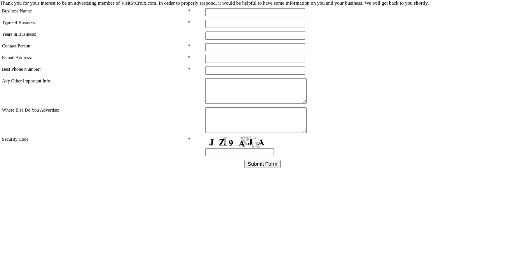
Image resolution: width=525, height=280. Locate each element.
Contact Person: (16, 46)
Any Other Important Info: (27, 81)
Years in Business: (19, 34)
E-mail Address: (17, 57)
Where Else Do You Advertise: (30, 114)
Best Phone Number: (21, 69)
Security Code (15, 148)
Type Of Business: (19, 22)
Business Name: (17, 11)
